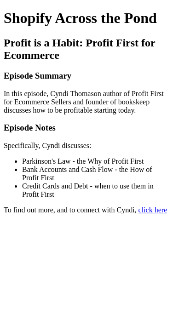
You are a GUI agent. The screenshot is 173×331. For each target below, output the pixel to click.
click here (152, 210)
